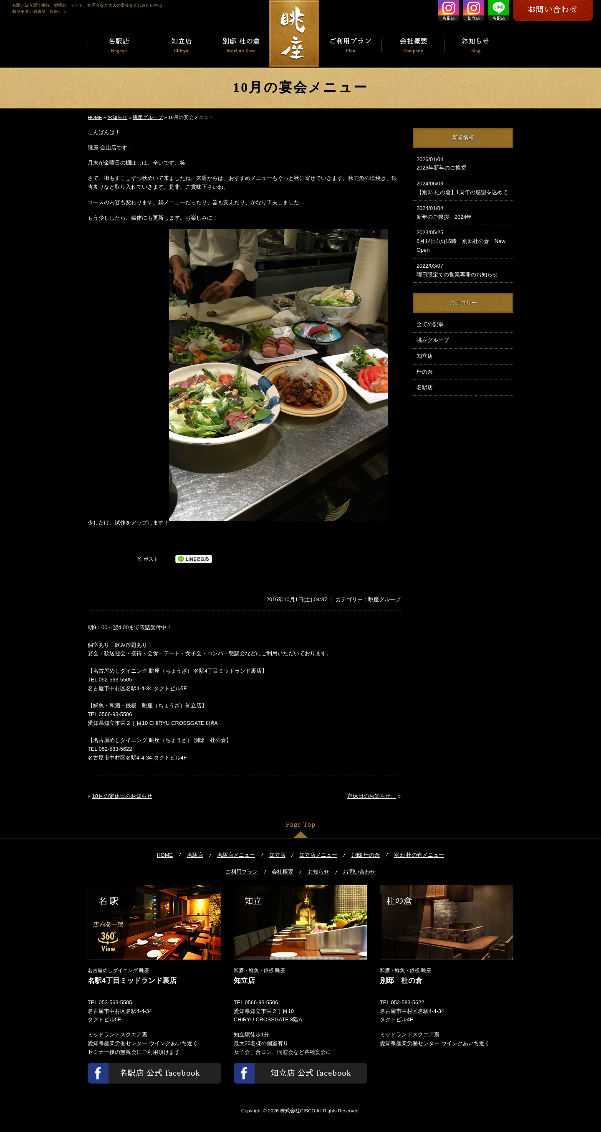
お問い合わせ (359, 872)
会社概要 (282, 872)
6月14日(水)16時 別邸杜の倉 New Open (463, 240)
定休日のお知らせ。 (371, 796)
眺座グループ (148, 117)
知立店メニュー (318, 855)
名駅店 (425, 387)
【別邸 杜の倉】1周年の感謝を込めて (463, 187)
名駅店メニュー (236, 855)
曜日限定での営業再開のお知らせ (463, 270)
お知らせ (117, 117)
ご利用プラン (241, 872)
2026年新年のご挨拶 (463, 163)
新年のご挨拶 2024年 (463, 212)
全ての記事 (430, 324)
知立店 (425, 356)
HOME (95, 117)
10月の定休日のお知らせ (122, 796)
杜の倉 (425, 372)
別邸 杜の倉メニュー (419, 855)
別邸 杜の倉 (365, 855)
